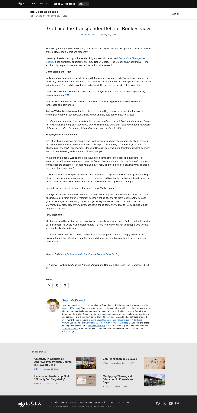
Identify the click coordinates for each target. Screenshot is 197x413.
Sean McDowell (88, 35)
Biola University (35, 4)
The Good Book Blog (43, 12)
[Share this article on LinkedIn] (65, 285)
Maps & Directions (68, 402)
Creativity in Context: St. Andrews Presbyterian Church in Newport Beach (53, 362)
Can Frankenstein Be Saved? (120, 359)
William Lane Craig (111, 363)
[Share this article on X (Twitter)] (49, 285)
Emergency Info (85, 402)
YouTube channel (70, 328)
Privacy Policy (101, 402)
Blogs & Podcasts (64, 3)
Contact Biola (52, 402)
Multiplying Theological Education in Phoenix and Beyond (118, 379)
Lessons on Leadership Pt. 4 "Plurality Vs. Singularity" (51, 378)
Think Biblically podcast (107, 317)
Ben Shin (38, 383)
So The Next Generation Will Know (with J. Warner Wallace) (100, 323)
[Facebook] (158, 403)
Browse (83, 4)
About (175, 14)
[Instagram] (177, 403)
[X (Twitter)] (164, 403)
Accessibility (123, 402)
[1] (47, 265)
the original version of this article (75, 254)
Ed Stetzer (38, 369)
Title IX (113, 402)
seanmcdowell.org (96, 325)
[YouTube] (171, 403)
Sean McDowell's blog (107, 254)
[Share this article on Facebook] (57, 285)
